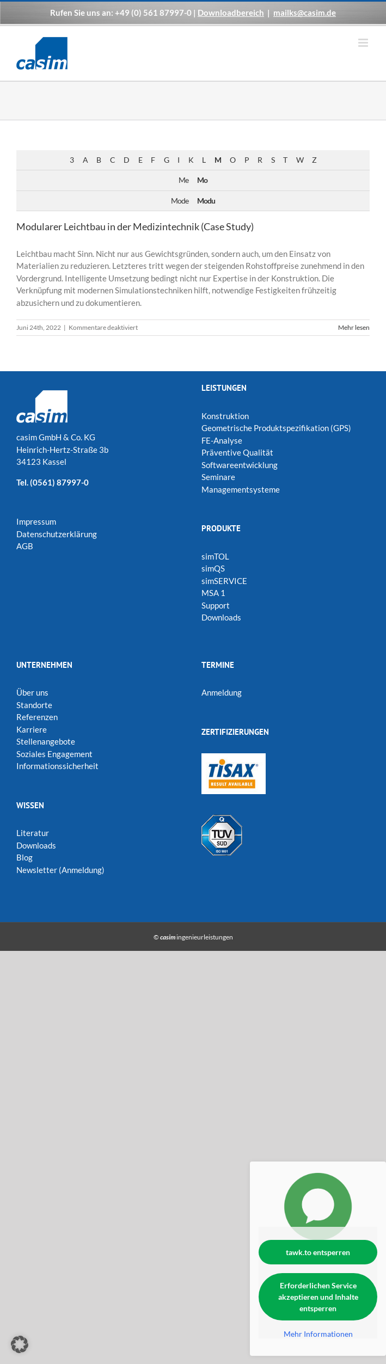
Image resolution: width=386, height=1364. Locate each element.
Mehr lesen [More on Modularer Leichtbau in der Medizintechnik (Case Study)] (354, 327)
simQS (213, 568)
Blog (24, 857)
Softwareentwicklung (239, 465)
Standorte (34, 705)
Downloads (221, 617)
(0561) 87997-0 (59, 482)
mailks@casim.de (304, 12)
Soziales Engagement (54, 754)
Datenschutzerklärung (56, 534)
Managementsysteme (240, 489)
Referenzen (37, 717)
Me (183, 180)
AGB (24, 546)
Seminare (218, 477)
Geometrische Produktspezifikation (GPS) (276, 428)
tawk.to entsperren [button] (318, 1252)
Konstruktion (225, 416)
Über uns (32, 692)
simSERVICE (224, 581)
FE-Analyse (221, 440)
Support (215, 605)
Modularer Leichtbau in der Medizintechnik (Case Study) (135, 226)
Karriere (31, 729)
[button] (19, 1344)
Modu (206, 200)
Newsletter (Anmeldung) (60, 870)
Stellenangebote (45, 741)
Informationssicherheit (57, 766)
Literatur (32, 833)
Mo (202, 180)
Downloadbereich (231, 12)
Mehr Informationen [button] (318, 1333)
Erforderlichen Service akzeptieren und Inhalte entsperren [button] (318, 1297)
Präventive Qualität (237, 452)
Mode (179, 200)
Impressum (36, 521)
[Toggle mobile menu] (364, 42)
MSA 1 (213, 593)
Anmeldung (221, 692)
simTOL (215, 556)
